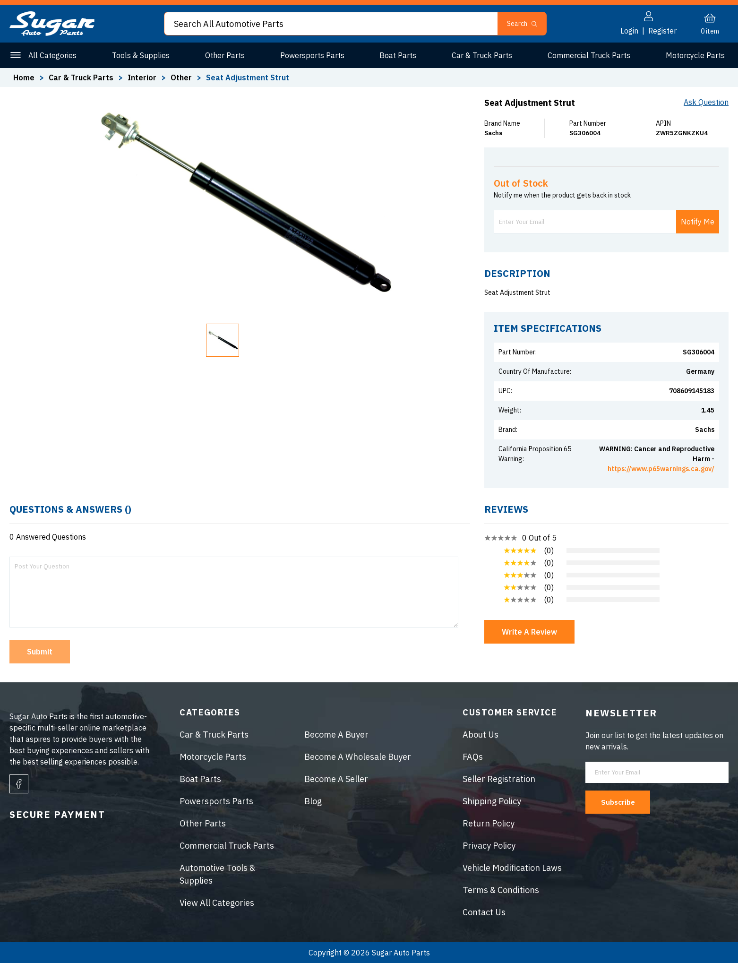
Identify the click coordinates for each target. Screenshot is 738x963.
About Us (480, 734)
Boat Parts (397, 55)
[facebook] (18, 783)
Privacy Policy (489, 845)
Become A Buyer (336, 734)
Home (23, 77)
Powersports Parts (312, 55)
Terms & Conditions (501, 890)
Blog (313, 801)
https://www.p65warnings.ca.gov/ (661, 468)
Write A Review (529, 631)
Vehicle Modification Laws (512, 867)
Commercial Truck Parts (589, 55)
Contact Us (484, 912)
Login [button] (629, 30)
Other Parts (225, 55)
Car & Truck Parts (482, 55)
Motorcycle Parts (695, 55)
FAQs (473, 756)
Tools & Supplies (141, 55)
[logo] (51, 33)
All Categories (52, 55)
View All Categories (217, 902)
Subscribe (621, 802)
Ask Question (706, 102)
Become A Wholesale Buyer (357, 756)
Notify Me (697, 221)
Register (662, 30)
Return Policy (489, 823)
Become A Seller (336, 779)
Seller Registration (499, 779)
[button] (222, 340)
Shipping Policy (492, 801)
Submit (39, 651)
